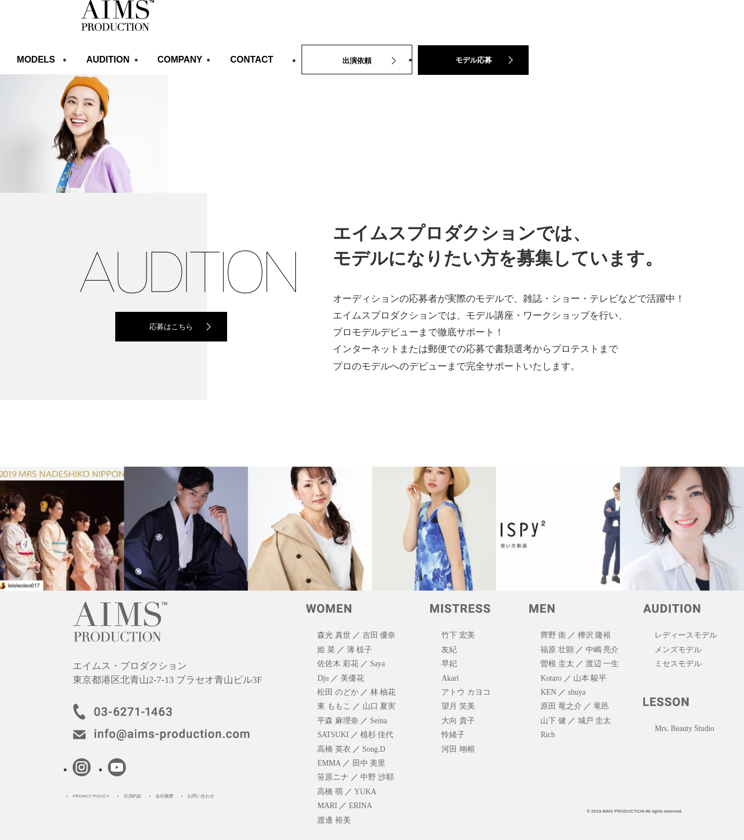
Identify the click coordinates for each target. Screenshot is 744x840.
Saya (377, 663)
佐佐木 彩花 (337, 663)
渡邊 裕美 (333, 820)
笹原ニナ (333, 777)
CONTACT (252, 59)
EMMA (329, 763)
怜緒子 (453, 734)
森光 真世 (333, 635)
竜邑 (601, 706)
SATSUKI (333, 734)
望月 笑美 (457, 706)
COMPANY (180, 59)
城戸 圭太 (594, 720)
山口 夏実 (378, 706)
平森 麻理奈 (337, 720)
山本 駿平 (589, 678)
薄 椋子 (359, 650)
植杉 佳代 (376, 734)
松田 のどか (337, 692)
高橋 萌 (329, 791)
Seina (378, 720)
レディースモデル (685, 635)
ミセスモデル (677, 663)
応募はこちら (171, 326)
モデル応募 (473, 60)
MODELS (36, 59)
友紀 (449, 650)
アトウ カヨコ (465, 692)
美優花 (352, 678)
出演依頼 (356, 60)
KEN (548, 692)
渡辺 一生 (602, 663)
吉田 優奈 (378, 635)
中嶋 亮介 (602, 650)
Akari (450, 678)
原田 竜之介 (560, 706)
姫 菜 (326, 650)
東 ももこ (333, 706)
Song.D (373, 749)
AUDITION (107, 59)
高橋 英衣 (333, 749)
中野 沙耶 (376, 777)
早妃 (449, 663)
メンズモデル (677, 650)
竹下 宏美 (457, 635)
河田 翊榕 (457, 749)
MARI (327, 805)
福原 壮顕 (556, 650)
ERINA (361, 805)
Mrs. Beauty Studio (684, 728)
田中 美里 (368, 763)
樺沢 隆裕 (594, 635)
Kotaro (551, 678)
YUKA (365, 791)
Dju (322, 678)
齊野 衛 (553, 635)
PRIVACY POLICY (91, 796)
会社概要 (164, 796)
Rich (547, 734)
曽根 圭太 (556, 663)
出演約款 (133, 796)
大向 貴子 (457, 720)
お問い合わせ (200, 796)
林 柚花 (382, 692)
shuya (577, 692)
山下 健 (553, 720)
